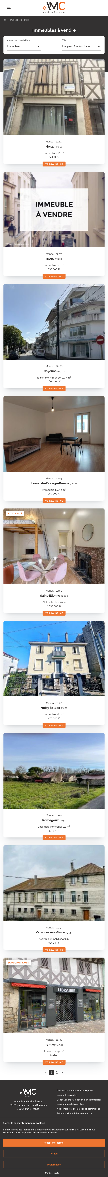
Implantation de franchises (70, 1104)
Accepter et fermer (54, 1142)
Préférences (54, 1164)
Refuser (54, 1153)
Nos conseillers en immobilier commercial (78, 1108)
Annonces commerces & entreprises (75, 1090)
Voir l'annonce (54, 164)
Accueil (4, 20)
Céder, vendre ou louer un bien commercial (79, 1099)
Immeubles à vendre (67, 1095)
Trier (64, 40)
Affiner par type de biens (18, 40)
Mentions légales (52, 1173)
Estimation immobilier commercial (74, 1113)
